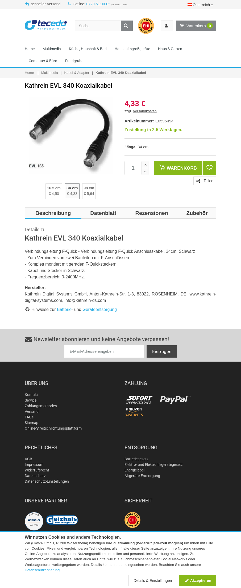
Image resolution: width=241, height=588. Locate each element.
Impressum (34, 464)
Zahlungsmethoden (41, 406)
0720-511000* (98, 4)
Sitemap (31, 423)
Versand (32, 411)
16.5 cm (54, 188)
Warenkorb (196, 25)
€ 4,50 (54, 193)
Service (30, 400)
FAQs (29, 417)
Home (30, 49)
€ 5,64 (89, 193)
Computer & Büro (43, 61)
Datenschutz (35, 476)
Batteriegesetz (136, 459)
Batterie (64, 309)
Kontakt (31, 395)
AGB (28, 459)
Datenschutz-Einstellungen (47, 481)
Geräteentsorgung (99, 309)
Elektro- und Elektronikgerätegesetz (153, 464)
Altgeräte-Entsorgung (142, 476)
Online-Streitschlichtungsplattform (53, 428)
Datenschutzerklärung (42, 570)
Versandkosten (145, 111)
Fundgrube (74, 61)
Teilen (204, 181)
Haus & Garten (170, 49)
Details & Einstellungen (153, 580)
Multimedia (52, 49)
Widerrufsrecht (37, 470)
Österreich (200, 5)
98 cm (89, 188)
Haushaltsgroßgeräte (132, 49)
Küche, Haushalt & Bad (88, 49)
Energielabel (134, 470)
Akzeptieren (197, 580)
